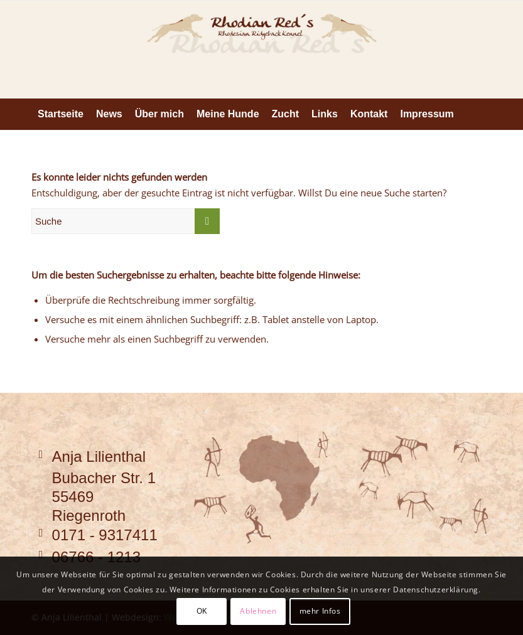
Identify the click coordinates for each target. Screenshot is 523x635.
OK (202, 611)
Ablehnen (258, 611)
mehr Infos (320, 611)
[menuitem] (60, 114)
